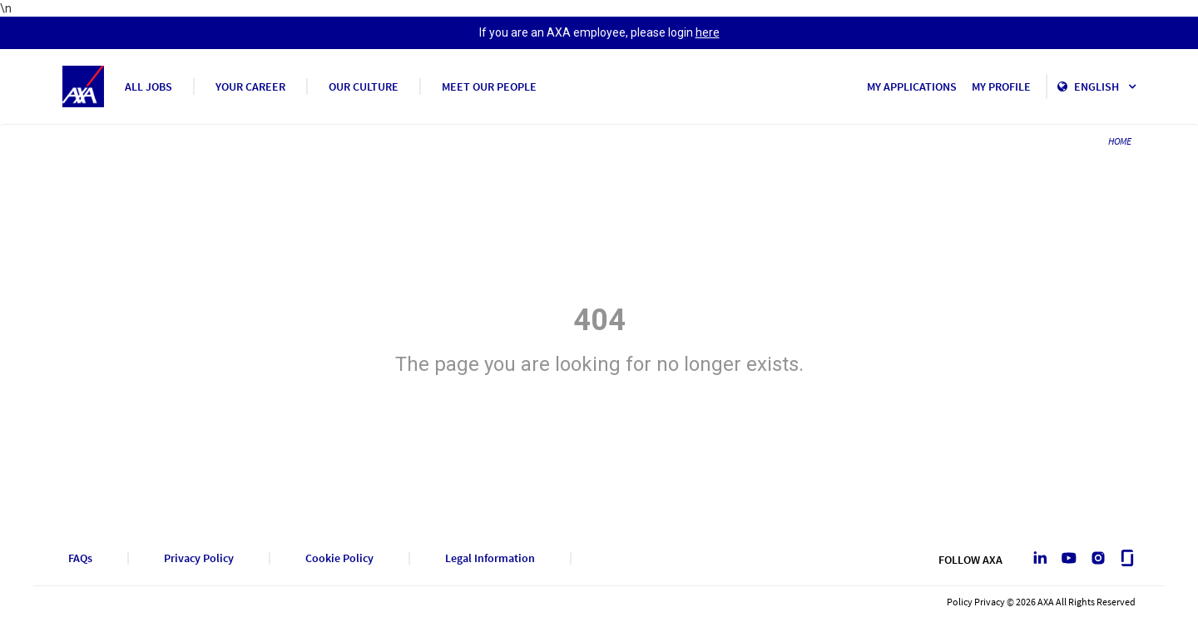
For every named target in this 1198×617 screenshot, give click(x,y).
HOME (1119, 141)
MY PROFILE (1001, 86)
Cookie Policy (339, 558)
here (708, 32)
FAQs (80, 558)
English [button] (1105, 86)
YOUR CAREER (250, 86)
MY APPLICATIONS (912, 86)
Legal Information (490, 558)
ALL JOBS (148, 86)
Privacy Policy (199, 558)
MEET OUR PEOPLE (489, 86)
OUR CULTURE (364, 86)
